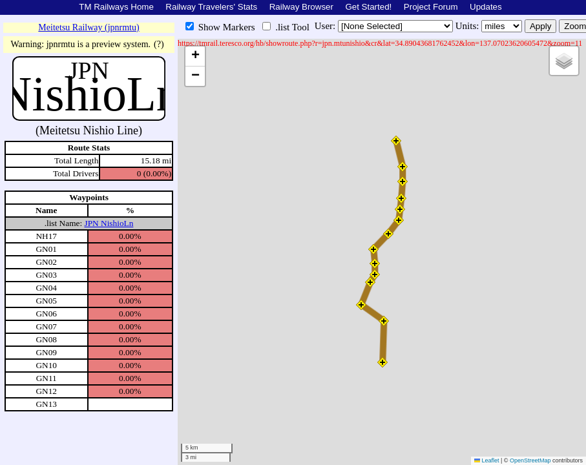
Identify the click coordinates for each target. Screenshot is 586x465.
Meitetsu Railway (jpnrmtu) (88, 27)
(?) (159, 44)
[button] (396, 141)
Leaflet (486, 460)
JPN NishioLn (108, 223)
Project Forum (431, 7)
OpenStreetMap (530, 460)
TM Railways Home (116, 7)
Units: (468, 26)
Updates (486, 7)
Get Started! (368, 7)
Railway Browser (301, 7)
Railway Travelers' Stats (211, 7)
